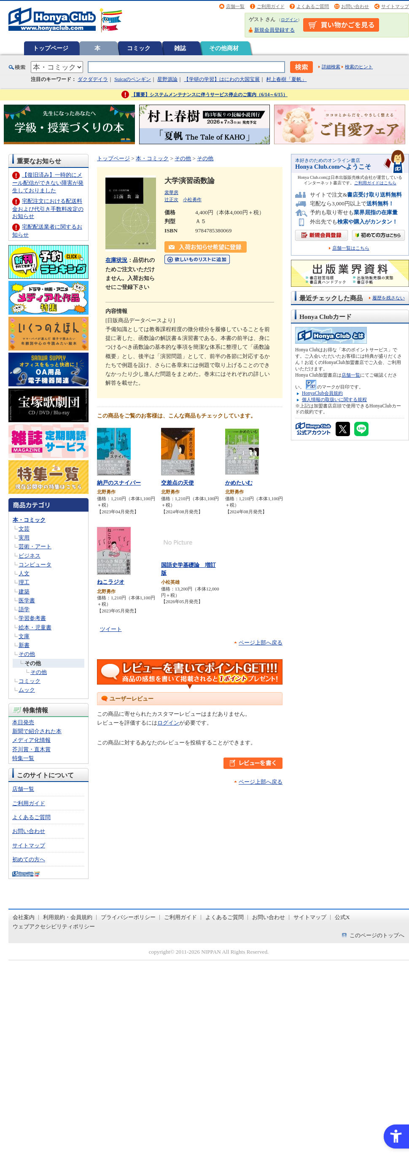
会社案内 (24, 917)
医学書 (27, 600)
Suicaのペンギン (132, 79)
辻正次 (171, 199)
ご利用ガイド (271, 6)
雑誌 (180, 48)
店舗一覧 (235, 6)
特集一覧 (23, 758)
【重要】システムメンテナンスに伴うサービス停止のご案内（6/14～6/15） (209, 94)
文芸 (24, 529)
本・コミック (29, 520)
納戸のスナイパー (119, 483)
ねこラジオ (110, 582)
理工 (24, 582)
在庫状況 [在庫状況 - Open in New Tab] (116, 260)
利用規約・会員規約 (67, 917)
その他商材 (224, 48)
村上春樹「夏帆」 (286, 79)
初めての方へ (28, 859)
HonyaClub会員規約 (322, 393)
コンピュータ (35, 564)
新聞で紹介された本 (37, 731)
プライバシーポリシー (128, 917)
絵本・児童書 (35, 627)
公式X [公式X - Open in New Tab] (342, 917)
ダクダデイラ (93, 79)
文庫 (24, 636)
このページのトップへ (377, 935)
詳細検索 (331, 66)
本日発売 (23, 722)
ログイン (289, 19)
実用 (24, 537)
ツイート (111, 629)
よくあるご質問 (312, 6)
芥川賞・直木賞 (31, 749)
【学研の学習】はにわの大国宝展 (222, 79)
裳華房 (171, 192)
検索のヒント (359, 66)
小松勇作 (192, 199)
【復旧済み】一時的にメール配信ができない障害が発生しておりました (47, 182)
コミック (139, 48)
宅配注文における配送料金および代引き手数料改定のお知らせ (47, 208)
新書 (24, 645)
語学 (24, 609)
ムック (27, 690)
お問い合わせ (355, 6)
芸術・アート (35, 546)
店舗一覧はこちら (350, 248)
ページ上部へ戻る (261, 642)
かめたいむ (239, 483)
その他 (27, 654)
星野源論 (167, 79)
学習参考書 (32, 618)
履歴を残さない (388, 297)
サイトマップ (395, 6)
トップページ (50, 48)
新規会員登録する (274, 30)
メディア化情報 (31, 740)
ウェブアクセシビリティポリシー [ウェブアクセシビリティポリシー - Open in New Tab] (54, 926)
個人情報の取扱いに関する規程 (334, 399)
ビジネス (29, 556)
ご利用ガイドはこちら (375, 183)
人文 (24, 573)
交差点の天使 (177, 483)
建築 (24, 591)
